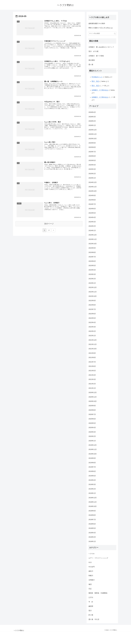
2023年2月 (92, 279)
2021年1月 (92, 388)
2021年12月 (93, 340)
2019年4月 (92, 480)
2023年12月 (93, 235)
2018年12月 (93, 498)
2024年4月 (92, 217)
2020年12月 (93, 392)
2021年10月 (93, 349)
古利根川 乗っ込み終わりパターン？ (101, 47)
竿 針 (91, 602)
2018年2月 (92, 537)
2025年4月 (92, 165)
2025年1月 (92, 178)
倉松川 (91, 571)
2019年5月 (92, 476)
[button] (114, 34)
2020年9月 (92, 405)
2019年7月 (92, 467)
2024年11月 (93, 187)
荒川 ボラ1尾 (93, 51)
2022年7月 (92, 309)
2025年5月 (92, 160)
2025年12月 (93, 130)
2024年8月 (92, 200)
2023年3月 (92, 274)
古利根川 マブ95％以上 (100, 90)
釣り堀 (91, 615)
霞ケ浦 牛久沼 (94, 619)
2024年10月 (93, 191)
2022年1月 (92, 335)
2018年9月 (92, 511)
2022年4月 (92, 322)
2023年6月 (92, 261)
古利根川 (92, 580)
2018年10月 (93, 506)
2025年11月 (93, 134)
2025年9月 (92, 143)
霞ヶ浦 (91, 64)
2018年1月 (92, 541)
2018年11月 (93, 502)
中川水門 (92, 567)
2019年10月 (93, 454)
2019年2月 (92, 489)
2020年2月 (92, 436)
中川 (90, 562)
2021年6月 (92, 366)
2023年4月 (92, 270)
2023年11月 (93, 239)
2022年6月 (92, 314)
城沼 (90, 584)
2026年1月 (92, 125)
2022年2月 (92, 331)
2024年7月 (92, 204)
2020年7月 (92, 414)
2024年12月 (93, 182)
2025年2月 (92, 173)
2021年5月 (92, 370)
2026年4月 (92, 112)
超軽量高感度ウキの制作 (97, 23)
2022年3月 (92, 327)
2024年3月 (92, 222)
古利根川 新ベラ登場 (96, 56)
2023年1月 (92, 283)
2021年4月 (92, 375)
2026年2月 (92, 121)
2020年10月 (93, 401)
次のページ (49, 223)
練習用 (91, 606)
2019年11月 (93, 449)
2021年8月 (92, 357)
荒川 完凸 (95, 81)
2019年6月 (92, 471)
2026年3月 (92, 117)
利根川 (91, 575)
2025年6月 (92, 156)
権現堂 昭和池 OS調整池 (98, 593)
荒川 (90, 610)
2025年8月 (92, 147)
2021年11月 (93, 344)
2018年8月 (92, 515)
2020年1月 (92, 441)
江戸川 (91, 597)
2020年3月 (92, 432)
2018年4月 (92, 533)
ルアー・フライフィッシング (98, 558)
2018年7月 (92, 519)
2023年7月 (92, 257)
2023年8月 (92, 252)
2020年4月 (92, 427)
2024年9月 (92, 195)
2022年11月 (93, 292)
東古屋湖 (92, 60)
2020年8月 (92, 410)
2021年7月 (92, 362)
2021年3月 (92, 379)
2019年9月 (92, 458)
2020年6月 (92, 419)
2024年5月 (92, 213)
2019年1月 (92, 493)
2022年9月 (92, 300)
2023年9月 (92, 248)
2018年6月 (92, 524)
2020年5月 (92, 423)
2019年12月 (93, 445)
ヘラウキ (92, 554)
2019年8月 (92, 462)
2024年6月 (92, 208)
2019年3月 (92, 484)
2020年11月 (93, 397)
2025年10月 (93, 138)
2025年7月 (92, 152)
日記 (90, 589)
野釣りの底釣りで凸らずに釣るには (101, 28)
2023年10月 (93, 243)
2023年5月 (92, 265)
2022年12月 (93, 287)
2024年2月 (92, 226)
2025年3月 (92, 169)
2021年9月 (92, 353)
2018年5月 (92, 528)
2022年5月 (92, 318)
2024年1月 (92, 230)
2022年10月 (93, 296)
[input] (102, 33)
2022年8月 (92, 305)
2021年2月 (92, 384)
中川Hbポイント (97, 77)
